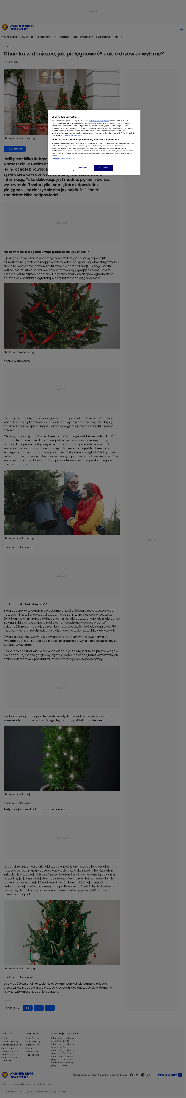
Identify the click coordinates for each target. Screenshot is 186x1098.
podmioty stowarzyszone (99, 121)
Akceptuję (103, 168)
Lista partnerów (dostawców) (64, 159)
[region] (94, 142)
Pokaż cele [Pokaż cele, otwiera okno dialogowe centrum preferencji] (82, 168)
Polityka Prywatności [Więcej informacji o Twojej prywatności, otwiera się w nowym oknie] (73, 135)
